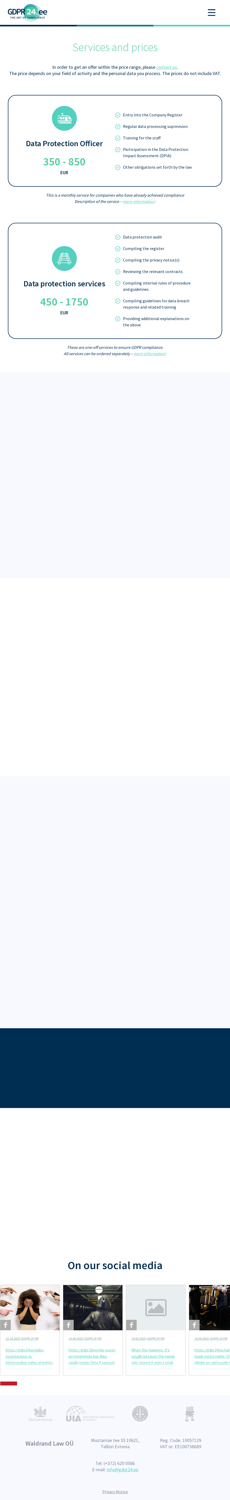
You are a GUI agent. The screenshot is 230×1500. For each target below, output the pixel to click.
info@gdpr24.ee (122, 1470)
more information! (139, 201)
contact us (166, 67)
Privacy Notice (115, 1491)
